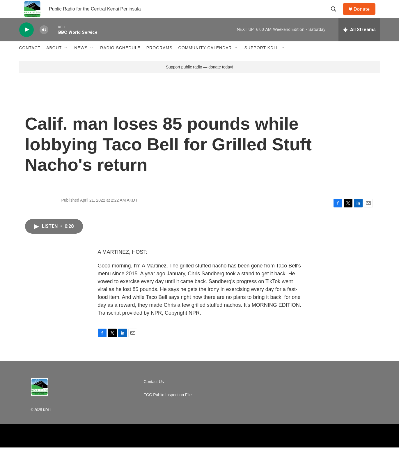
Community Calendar (205, 60)
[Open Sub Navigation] (66, 60)
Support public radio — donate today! (199, 79)
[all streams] (359, 42)
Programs (159, 60)
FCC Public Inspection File (168, 407)
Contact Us (154, 394)
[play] (26, 42)
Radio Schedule (120, 60)
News (81, 60)
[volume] (44, 42)
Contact (30, 60)
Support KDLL (261, 60)
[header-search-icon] (336, 15)
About (54, 60)
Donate (365, 15)
